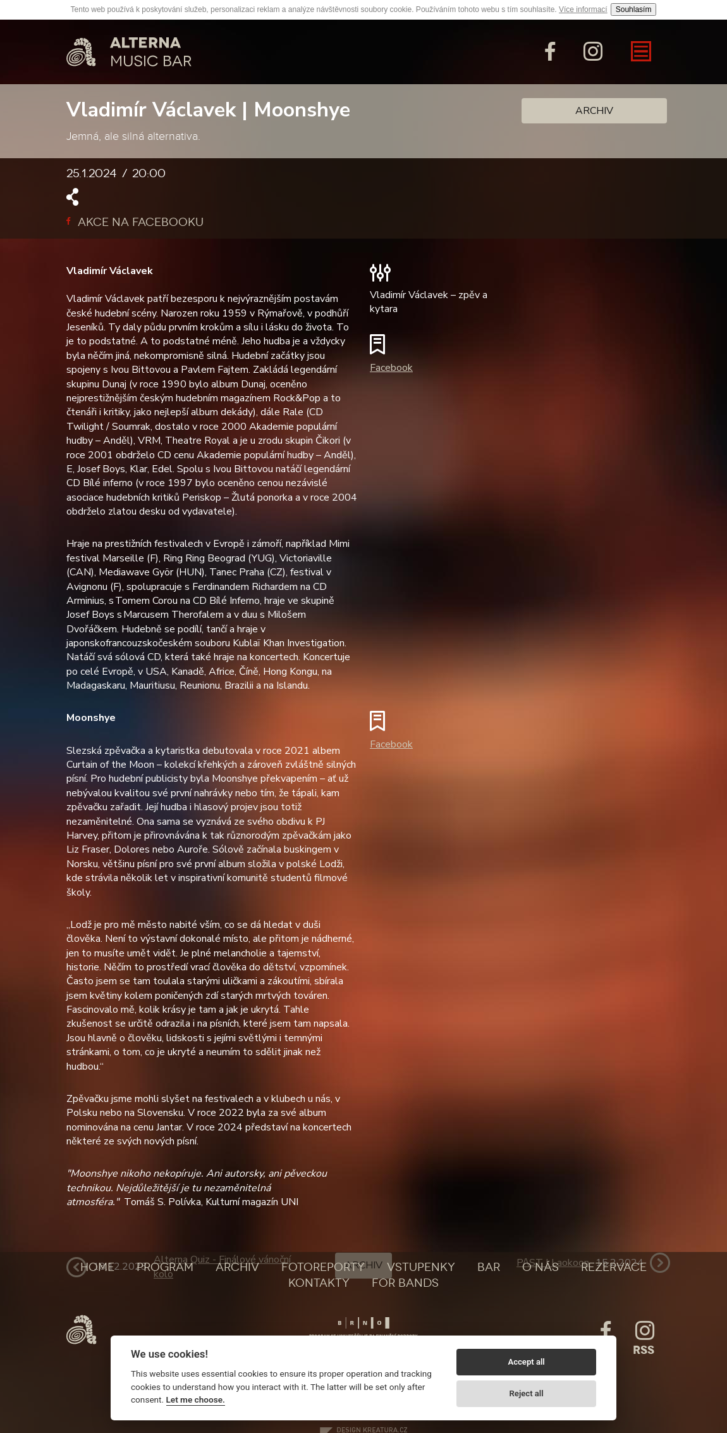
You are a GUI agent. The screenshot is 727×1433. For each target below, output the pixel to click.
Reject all (527, 1393)
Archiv (594, 111)
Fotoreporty (323, 1267)
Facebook (391, 368)
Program (165, 1267)
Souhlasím (634, 9)
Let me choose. (195, 1399)
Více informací (583, 9)
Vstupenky (421, 1267)
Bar (488, 1267)
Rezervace (614, 1267)
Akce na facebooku (135, 222)
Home (97, 1267)
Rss (643, 1350)
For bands (405, 1283)
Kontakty (319, 1283)
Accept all (526, 1362)
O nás (540, 1267)
